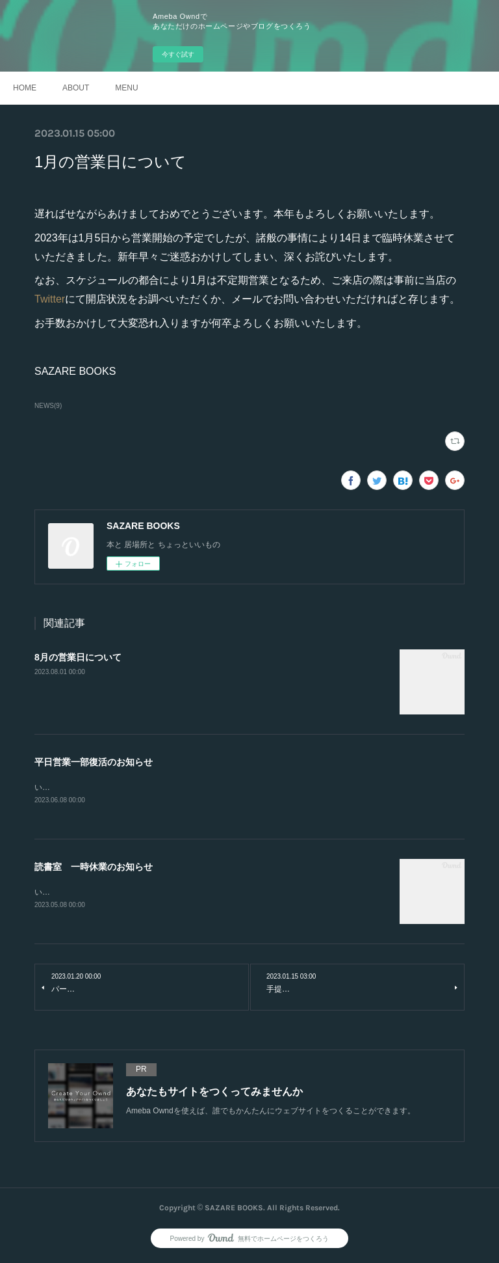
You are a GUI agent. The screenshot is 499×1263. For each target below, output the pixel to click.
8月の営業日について (78, 657)
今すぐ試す (178, 54)
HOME (24, 87)
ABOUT (75, 87)
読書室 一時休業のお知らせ (93, 868)
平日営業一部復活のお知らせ (93, 762)
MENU (126, 87)
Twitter (49, 299)
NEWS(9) (48, 405)
